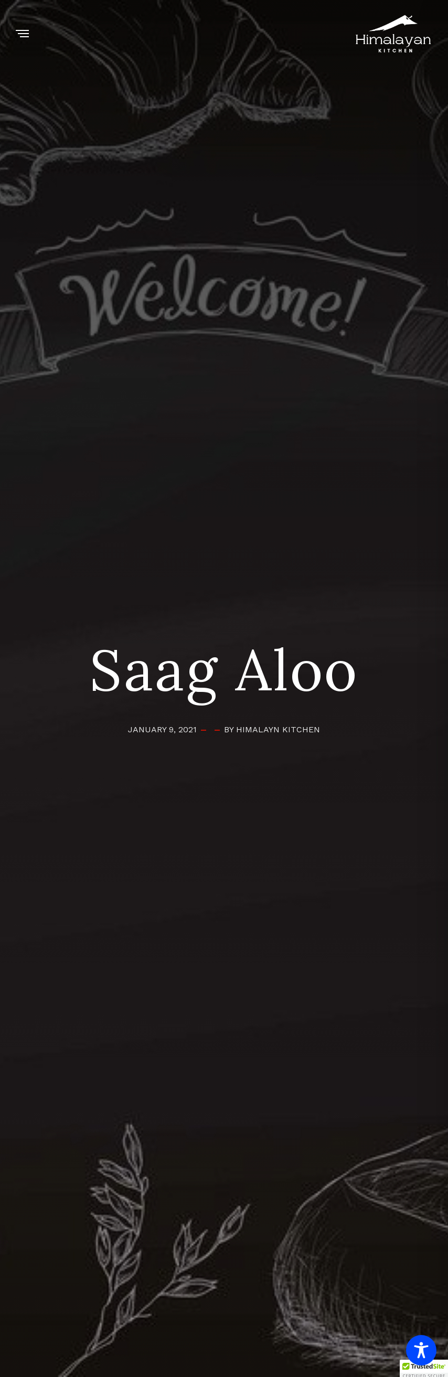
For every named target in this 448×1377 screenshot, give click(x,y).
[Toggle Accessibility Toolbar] (421, 1350)
